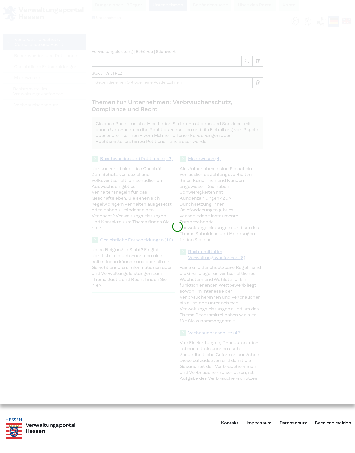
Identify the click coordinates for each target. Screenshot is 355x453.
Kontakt (230, 423)
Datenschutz (293, 423)
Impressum (259, 423)
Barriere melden (333, 423)
